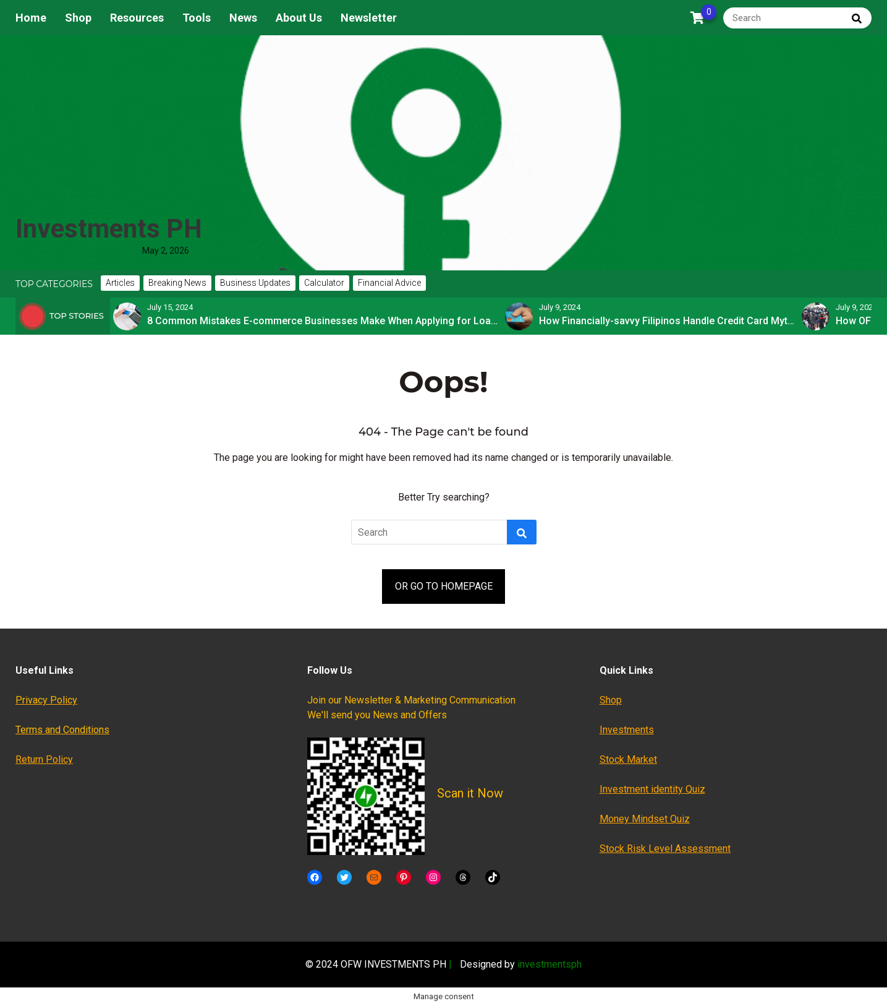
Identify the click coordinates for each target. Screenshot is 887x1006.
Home (30, 17)
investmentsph (549, 964)
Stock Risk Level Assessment (665, 848)
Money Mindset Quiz (645, 819)
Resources (137, 17)
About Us (299, 17)
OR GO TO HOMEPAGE (444, 586)
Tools (196, 17)
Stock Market (628, 759)
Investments (627, 730)
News (243, 17)
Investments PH (108, 228)
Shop (78, 17)
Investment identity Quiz (652, 789)
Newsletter (369, 17)
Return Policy (44, 759)
